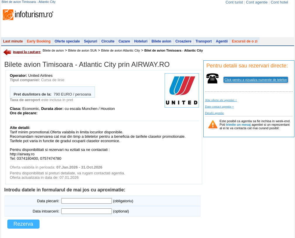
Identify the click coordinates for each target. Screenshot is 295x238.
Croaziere (183, 41)
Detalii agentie (214, 113)
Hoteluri (140, 41)
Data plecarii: (48, 201)
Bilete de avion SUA (82, 50)
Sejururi (90, 41)
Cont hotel (279, 2)
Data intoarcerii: (46, 211)
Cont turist (234, 2)
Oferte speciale (67, 41)
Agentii (222, 41)
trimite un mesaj (238, 124)
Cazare (124, 41)
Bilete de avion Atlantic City (120, 50)
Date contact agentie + (219, 106)
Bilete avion (161, 41)
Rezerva (23, 224)
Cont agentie (257, 2)
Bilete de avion (53, 50)
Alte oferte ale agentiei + (221, 100)
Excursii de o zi (244, 41)
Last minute (13, 41)
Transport (203, 41)
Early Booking (39, 41)
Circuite (108, 41)
